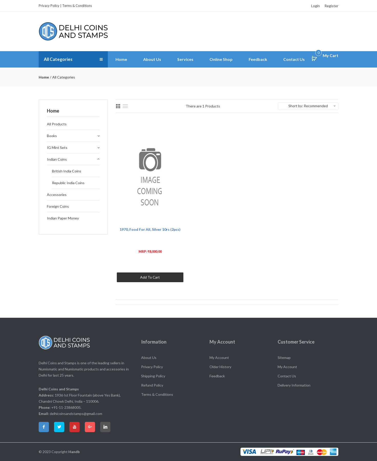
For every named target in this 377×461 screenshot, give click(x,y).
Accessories (57, 194)
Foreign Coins (58, 206)
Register (331, 6)
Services (185, 59)
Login (315, 6)
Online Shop (221, 59)
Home (121, 59)
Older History (220, 367)
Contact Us (294, 59)
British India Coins (66, 171)
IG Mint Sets (57, 147)
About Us (152, 59)
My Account (219, 357)
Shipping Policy (153, 376)
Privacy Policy (49, 6)
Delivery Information (294, 385)
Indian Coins (57, 159)
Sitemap (284, 357)
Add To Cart (150, 277)
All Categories (59, 59)
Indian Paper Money (63, 218)
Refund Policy (152, 385)
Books (52, 136)
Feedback (258, 59)
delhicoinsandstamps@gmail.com (76, 413)
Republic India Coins (68, 183)
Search (323, 31)
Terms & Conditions (77, 6)
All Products (57, 124)
